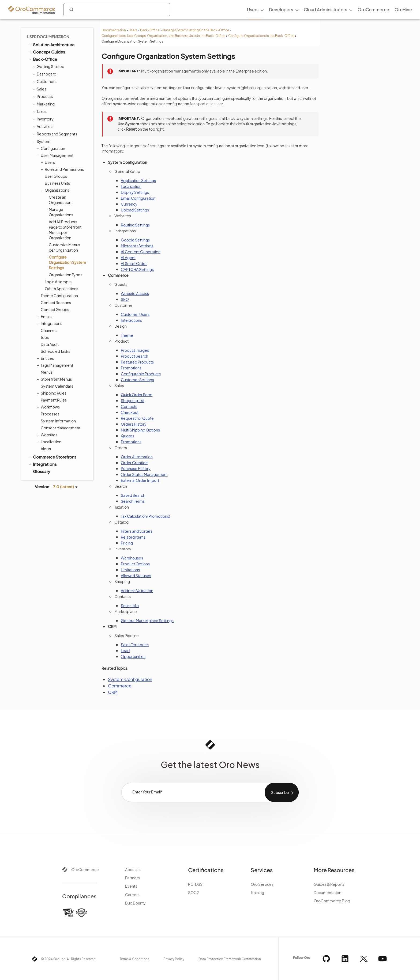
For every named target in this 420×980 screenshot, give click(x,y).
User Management (55, 155)
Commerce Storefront (52, 456)
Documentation (114, 30)
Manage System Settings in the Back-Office (195, 30)
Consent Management (60, 427)
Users (133, 30)
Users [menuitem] (252, 9)
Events (131, 886)
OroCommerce (85, 869)
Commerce (120, 685)
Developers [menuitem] (281, 9)
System (42, 141)
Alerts (46, 448)
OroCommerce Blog (332, 900)
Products (43, 96)
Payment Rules (54, 400)
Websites (47, 434)
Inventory (44, 119)
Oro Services (262, 884)
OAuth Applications (61, 288)
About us (132, 869)
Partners (132, 877)
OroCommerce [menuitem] (373, 9)
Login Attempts (58, 281)
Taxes (40, 111)
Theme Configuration (59, 295)
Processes (50, 413)
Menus (46, 372)
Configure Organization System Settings (67, 262)
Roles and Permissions (63, 169)
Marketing (44, 104)
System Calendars (57, 386)
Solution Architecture (51, 44)
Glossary (41, 471)
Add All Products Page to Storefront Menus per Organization (65, 229)
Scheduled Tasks (55, 351)
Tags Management (55, 365)
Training (257, 892)
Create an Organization (60, 200)
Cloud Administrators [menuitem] (325, 9)
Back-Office (149, 30)
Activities (43, 126)
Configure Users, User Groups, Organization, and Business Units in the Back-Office (163, 36)
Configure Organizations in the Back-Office (261, 36)
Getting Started (49, 66)
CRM (113, 692)
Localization (49, 441)
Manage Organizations (61, 212)
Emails (45, 316)
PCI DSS (195, 884)
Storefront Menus (55, 379)
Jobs (45, 337)
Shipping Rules (52, 393)
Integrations (50, 323)
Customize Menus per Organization (64, 247)
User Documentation (48, 36)
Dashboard (45, 74)
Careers (132, 894)
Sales (40, 89)
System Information (58, 420)
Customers (45, 81)
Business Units (57, 183)
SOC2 (193, 892)
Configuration (51, 148)
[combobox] (116, 9)
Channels (49, 330)
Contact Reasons (56, 302)
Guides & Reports (329, 884)
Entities (46, 358)
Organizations (55, 190)
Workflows (49, 407)
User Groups (56, 176)
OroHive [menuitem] (403, 9)
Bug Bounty (135, 902)
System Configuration (130, 679)
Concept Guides (46, 51)
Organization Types (65, 274)
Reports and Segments (55, 134)
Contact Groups (55, 309)
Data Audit (50, 344)
